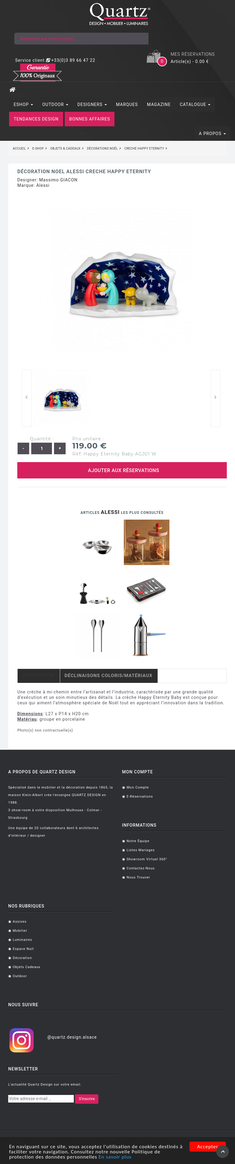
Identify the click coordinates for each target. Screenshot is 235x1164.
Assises (19, 922)
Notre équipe (138, 841)
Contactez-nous (141, 868)
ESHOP (23, 104)
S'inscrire (87, 1098)
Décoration (22, 958)
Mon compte (138, 787)
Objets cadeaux (26, 967)
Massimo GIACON (58, 179)
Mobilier (20, 931)
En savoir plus (115, 1157)
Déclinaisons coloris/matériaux (108, 675)
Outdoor (20, 976)
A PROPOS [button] (212, 133)
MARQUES (127, 104)
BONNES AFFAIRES (89, 119)
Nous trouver (138, 877)
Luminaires (22, 940)
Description (38, 675)
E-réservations (140, 797)
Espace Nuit (23, 949)
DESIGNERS (92, 104)
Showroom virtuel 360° (147, 859)
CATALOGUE (195, 104)
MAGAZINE (159, 104)
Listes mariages (141, 850)
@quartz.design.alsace (72, 1037)
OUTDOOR (55, 104)
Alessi (42, 185)
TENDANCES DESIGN (36, 119)
